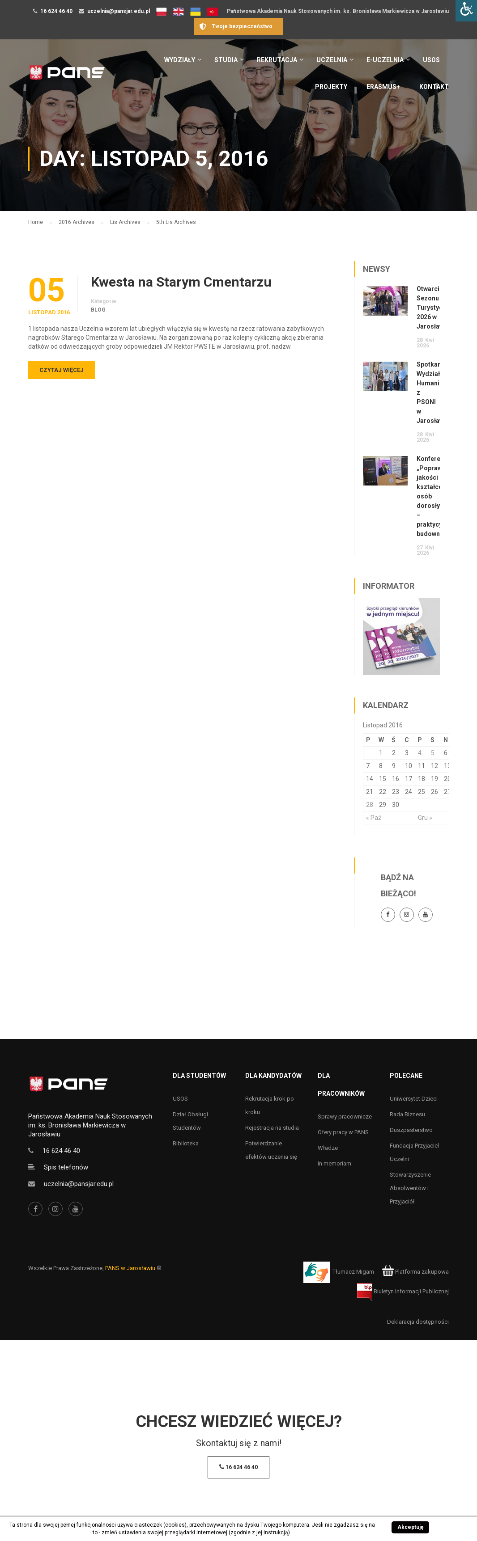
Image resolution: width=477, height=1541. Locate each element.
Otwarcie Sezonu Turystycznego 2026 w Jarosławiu (439, 307)
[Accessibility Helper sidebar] (466, 10)
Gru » (425, 817)
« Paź (373, 817)
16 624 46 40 (56, 11)
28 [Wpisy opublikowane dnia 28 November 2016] (369, 804)
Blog (98, 310)
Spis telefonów (66, 1167)
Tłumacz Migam (353, 1271)
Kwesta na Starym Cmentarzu (181, 282)
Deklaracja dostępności (418, 1321)
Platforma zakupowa (415, 1271)
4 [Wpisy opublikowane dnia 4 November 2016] (420, 752)
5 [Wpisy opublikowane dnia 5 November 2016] (432, 752)
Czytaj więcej (61, 370)
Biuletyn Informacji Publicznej (403, 1291)
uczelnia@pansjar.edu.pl (118, 11)
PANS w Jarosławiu (130, 1268)
